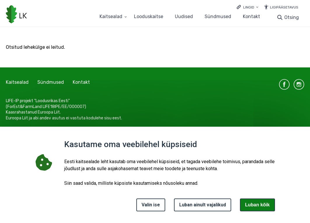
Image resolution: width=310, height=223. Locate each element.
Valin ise (151, 205)
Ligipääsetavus (284, 7)
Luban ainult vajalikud (202, 205)
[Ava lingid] (247, 7)
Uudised (184, 16)
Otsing (291, 17)
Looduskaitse (148, 16)
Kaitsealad (17, 82)
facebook (284, 84)
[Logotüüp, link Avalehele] (16, 15)
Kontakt (251, 16)
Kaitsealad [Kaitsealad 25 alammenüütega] (111, 16)
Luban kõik (257, 204)
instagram (299, 84)
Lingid (248, 7)
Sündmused (218, 16)
